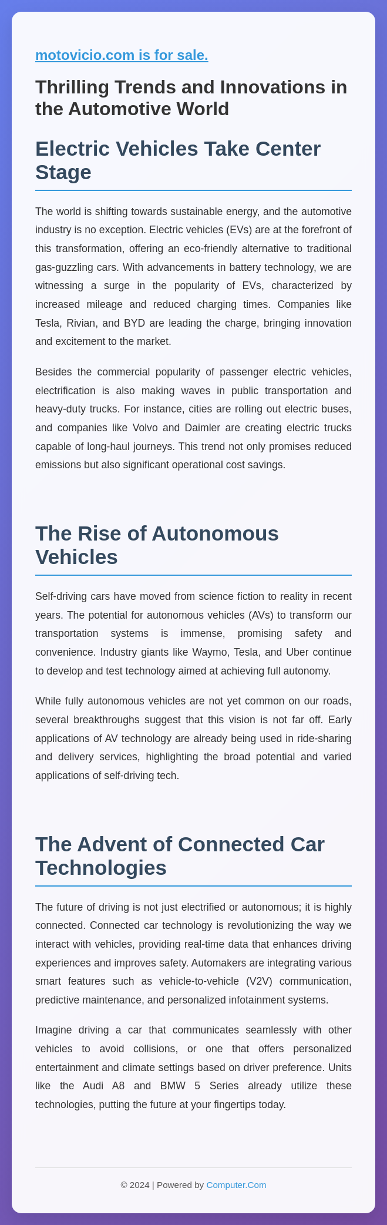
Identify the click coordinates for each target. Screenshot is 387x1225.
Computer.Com (236, 1185)
